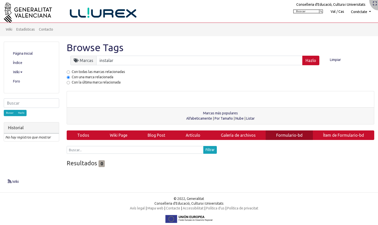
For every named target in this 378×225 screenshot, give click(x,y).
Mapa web (155, 208)
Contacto (46, 29)
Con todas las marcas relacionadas (98, 72)
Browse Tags (95, 47)
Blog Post (156, 135)
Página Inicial (23, 53)
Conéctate (359, 12)
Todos (83, 135)
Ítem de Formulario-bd (343, 135)
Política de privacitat (242, 208)
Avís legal (137, 208)
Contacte (173, 208)
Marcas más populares (220, 113)
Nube (239, 118)
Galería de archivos (238, 135)
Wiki (9, 29)
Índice (17, 63)
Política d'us (215, 208)
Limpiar (335, 60)
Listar (250, 118)
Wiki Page (118, 135)
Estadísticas (25, 29)
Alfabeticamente (199, 118)
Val (333, 12)
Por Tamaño (224, 118)
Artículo (193, 135)
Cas (341, 12)
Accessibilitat (193, 208)
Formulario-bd (289, 135)
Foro (16, 81)
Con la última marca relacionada (96, 82)
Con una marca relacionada (92, 77)
